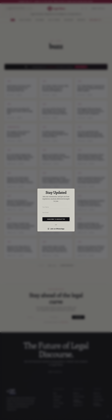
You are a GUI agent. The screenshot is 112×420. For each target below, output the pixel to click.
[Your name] (56, 207)
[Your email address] (56, 212)
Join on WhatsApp (56, 229)
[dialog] (56, 210)
